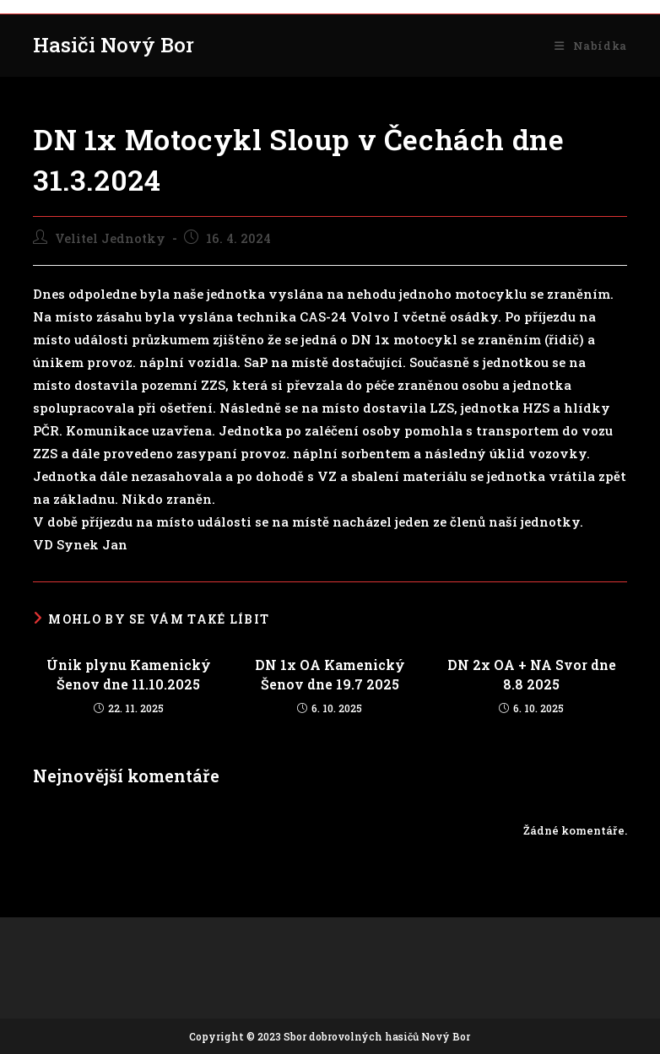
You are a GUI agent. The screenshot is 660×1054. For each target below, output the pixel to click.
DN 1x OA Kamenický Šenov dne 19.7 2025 (330, 674)
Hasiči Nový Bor (113, 44)
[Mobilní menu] (590, 45)
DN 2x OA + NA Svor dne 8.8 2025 (531, 674)
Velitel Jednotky (110, 238)
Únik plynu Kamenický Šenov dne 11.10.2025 (128, 674)
